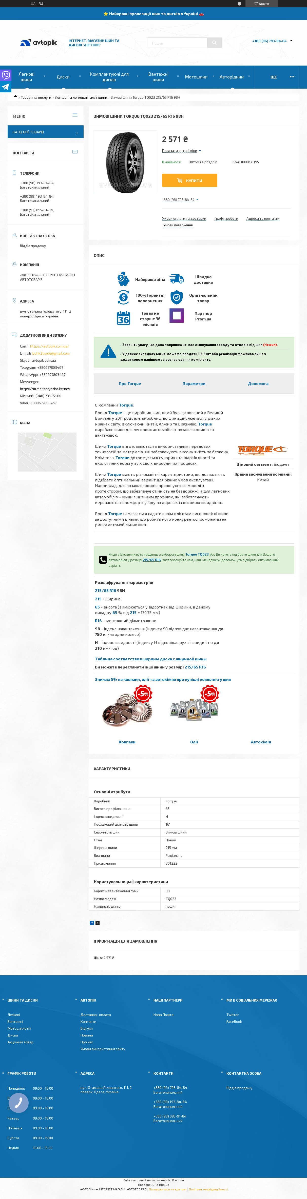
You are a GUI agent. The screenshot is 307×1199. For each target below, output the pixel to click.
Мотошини (196, 76)
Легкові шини (26, 76)
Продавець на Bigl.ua (153, 1184)
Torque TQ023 (197, 554)
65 (97, 606)
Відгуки (87, 1028)
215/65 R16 (152, 560)
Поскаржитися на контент (168, 1189)
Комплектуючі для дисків (109, 76)
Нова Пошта (164, 1014)
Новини (87, 1035)
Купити (194, 180)
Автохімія (261, 741)
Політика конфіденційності (208, 1189)
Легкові (14, 1014)
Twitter (232, 1014)
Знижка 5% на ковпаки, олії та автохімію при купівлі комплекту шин (163, 679)
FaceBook (234, 1021)
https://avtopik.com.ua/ (49, 346)
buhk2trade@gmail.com (51, 353)
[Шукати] (214, 42)
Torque (126, 404)
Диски (62, 76)
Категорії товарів (28, 132)
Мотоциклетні (19, 1028)
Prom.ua (178, 1180)
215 (98, 598)
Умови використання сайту (103, 1049)
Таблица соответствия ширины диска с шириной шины (151, 658)
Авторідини (232, 76)
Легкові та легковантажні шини (81, 97)
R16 (98, 620)
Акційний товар (20, 1042)
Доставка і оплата (96, 1014)
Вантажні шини (158, 76)
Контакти (88, 1021)
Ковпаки (127, 741)
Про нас (87, 1042)
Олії (194, 741)
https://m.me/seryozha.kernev (45, 389)
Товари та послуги (36, 97)
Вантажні (15, 1021)
